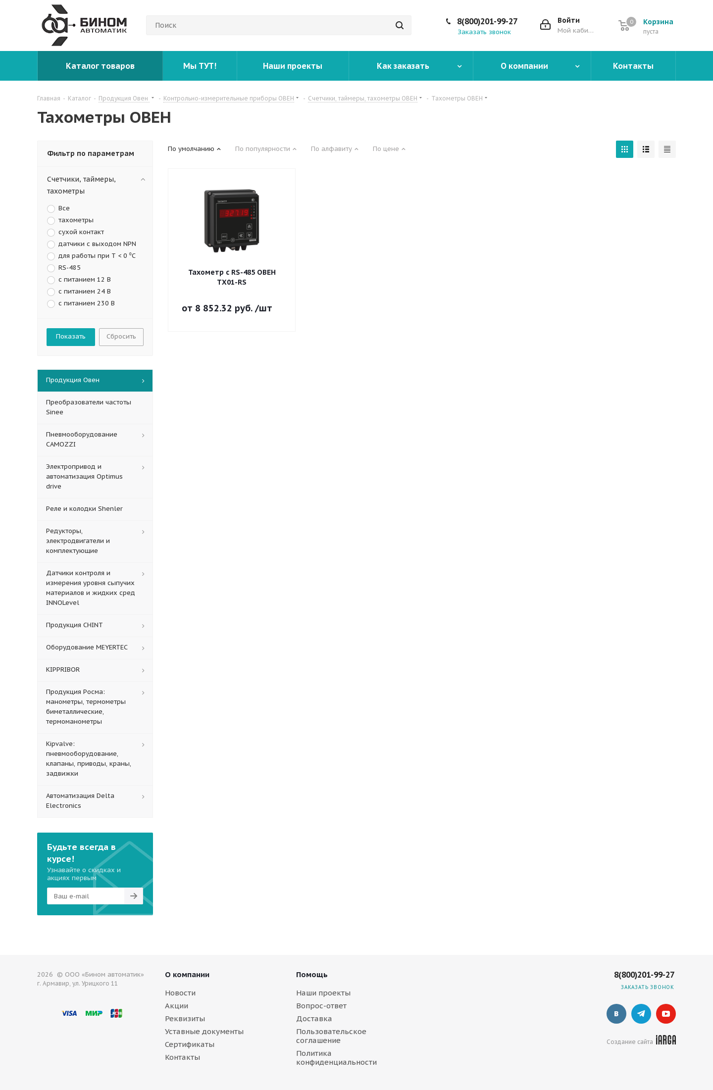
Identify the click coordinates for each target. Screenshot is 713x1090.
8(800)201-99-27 (487, 21)
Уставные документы (204, 1031)
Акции (176, 1005)
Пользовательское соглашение (331, 1036)
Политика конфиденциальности (336, 1057)
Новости (180, 992)
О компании (187, 974)
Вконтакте (616, 1014)
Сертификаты (189, 1044)
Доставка (314, 1018)
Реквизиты (185, 1018)
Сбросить (121, 336)
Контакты (182, 1057)
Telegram (641, 1014)
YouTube (666, 1014)
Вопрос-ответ (321, 1005)
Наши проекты (323, 992)
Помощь (312, 974)
